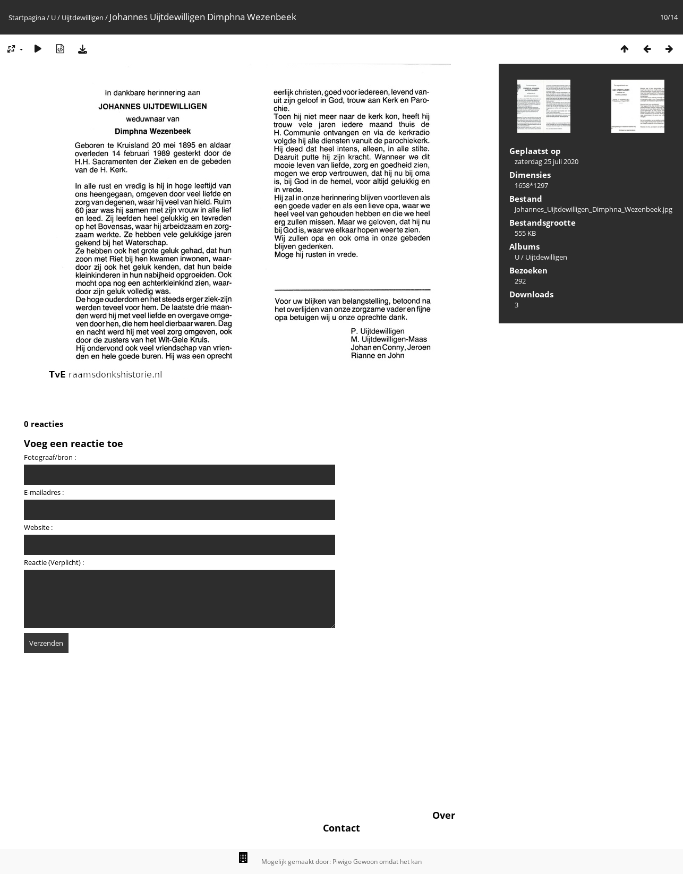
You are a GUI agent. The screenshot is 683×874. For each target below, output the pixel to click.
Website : (38, 527)
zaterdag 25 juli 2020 (546, 161)
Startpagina (26, 17)
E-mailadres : (44, 492)
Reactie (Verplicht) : (54, 562)
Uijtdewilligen (83, 17)
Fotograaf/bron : (50, 457)
